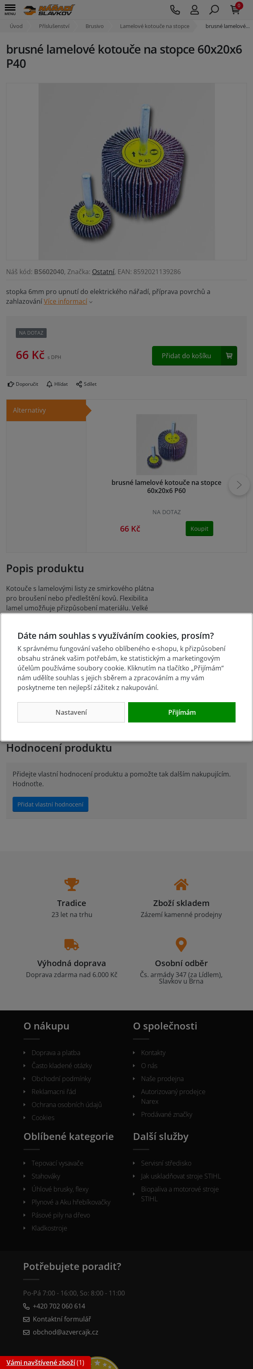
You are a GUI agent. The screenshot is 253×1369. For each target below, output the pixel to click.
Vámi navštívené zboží (40, 1362)
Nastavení (71, 712)
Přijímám (182, 712)
